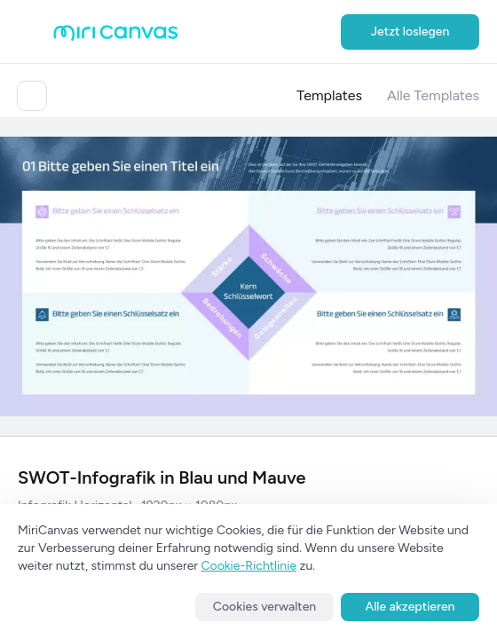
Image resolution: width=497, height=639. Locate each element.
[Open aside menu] (35, 32)
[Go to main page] (115, 36)
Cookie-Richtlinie (249, 565)
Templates (329, 95)
